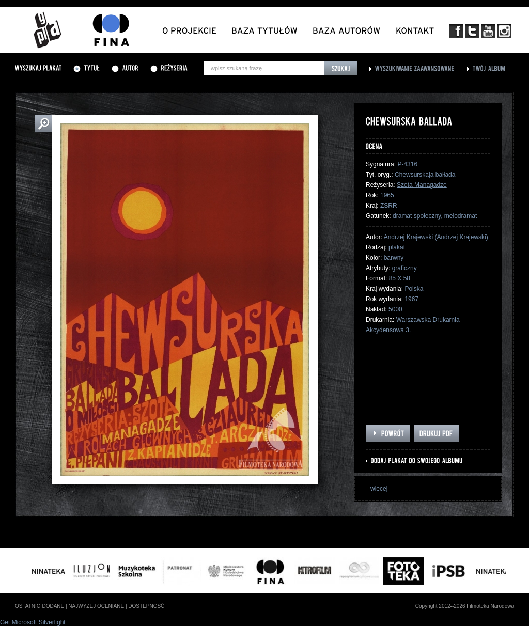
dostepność (146, 606)
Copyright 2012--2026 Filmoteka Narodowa (464, 606)
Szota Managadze (422, 185)
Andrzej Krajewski (408, 237)
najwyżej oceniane (96, 606)
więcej (378, 488)
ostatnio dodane (39, 606)
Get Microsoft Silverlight (33, 622)
